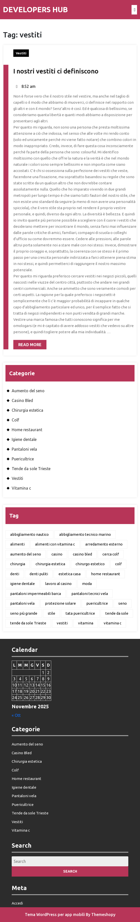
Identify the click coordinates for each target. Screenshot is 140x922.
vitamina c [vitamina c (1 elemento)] (112, 623)
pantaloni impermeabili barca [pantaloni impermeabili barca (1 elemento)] (35, 593)
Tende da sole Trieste (31, 468)
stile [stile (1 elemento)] (51, 613)
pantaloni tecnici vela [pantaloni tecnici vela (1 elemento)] (89, 593)
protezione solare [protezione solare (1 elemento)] (60, 603)
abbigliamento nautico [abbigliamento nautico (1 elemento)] (29, 534)
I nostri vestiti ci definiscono (57, 80)
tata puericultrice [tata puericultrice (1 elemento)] (80, 613)
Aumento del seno (28, 390)
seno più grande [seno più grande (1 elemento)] (23, 613)
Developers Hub (35, 9)
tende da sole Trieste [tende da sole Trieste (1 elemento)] (28, 623)
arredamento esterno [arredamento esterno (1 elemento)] (104, 544)
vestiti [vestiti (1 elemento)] (62, 623)
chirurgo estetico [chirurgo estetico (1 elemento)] (90, 564)
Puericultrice (23, 459)
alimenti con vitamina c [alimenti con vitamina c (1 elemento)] (55, 544)
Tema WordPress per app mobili (55, 914)
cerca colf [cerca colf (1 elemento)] (110, 554)
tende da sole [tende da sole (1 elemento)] (116, 613)
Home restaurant (27, 429)
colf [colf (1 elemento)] (118, 564)
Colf (15, 420)
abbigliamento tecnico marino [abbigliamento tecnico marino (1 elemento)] (85, 534)
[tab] (134, 9)
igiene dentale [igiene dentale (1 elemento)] (22, 583)
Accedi (17, 903)
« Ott (16, 715)
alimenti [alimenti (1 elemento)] (17, 544)
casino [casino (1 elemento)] (56, 554)
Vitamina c (21, 488)
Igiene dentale (24, 439)
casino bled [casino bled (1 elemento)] (82, 554)
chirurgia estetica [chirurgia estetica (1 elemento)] (50, 564)
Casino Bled (22, 400)
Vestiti (25, 63)
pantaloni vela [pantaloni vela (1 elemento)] (22, 603)
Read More (31, 333)
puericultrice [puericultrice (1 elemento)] (97, 603)
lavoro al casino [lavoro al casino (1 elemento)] (58, 583)
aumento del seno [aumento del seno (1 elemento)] (25, 554)
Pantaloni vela (24, 449)
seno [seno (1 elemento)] (122, 603)
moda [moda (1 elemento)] (87, 583)
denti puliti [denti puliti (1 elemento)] (39, 574)
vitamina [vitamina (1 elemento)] (85, 623)
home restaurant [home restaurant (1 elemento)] (105, 574)
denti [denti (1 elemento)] (14, 574)
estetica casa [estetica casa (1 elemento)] (69, 574)
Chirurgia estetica (27, 410)
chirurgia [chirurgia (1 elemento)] (17, 564)
